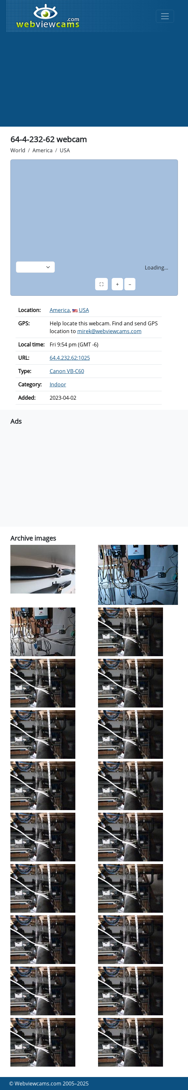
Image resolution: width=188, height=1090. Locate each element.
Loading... (156, 267)
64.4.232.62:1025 (70, 357)
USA (65, 150)
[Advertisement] (94, 81)
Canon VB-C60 (67, 371)
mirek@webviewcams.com (109, 331)
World (17, 150)
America (42, 150)
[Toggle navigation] (165, 16)
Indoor (58, 384)
